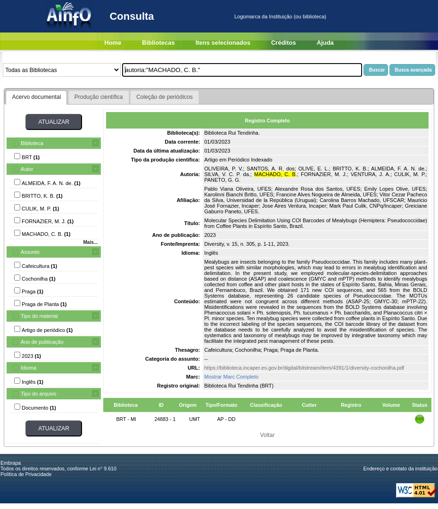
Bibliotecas (158, 42)
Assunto (30, 252)
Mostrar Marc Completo (231, 377)
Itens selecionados (223, 42)
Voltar (267, 435)
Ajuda (325, 42)
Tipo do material (39, 316)
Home (112, 42)
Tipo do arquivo (38, 393)
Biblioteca (32, 143)
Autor (27, 169)
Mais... (90, 242)
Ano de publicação (42, 342)
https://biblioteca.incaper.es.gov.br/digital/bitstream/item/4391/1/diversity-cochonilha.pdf (304, 368)
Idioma (28, 368)
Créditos (283, 42)
